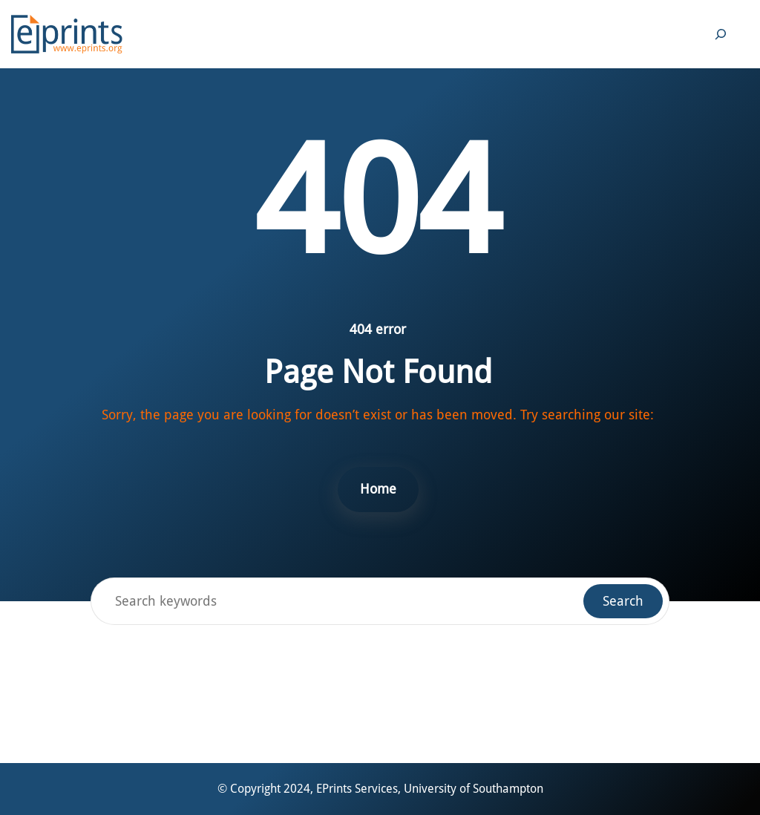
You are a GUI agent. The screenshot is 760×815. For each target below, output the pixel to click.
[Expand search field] (720, 34)
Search (623, 601)
